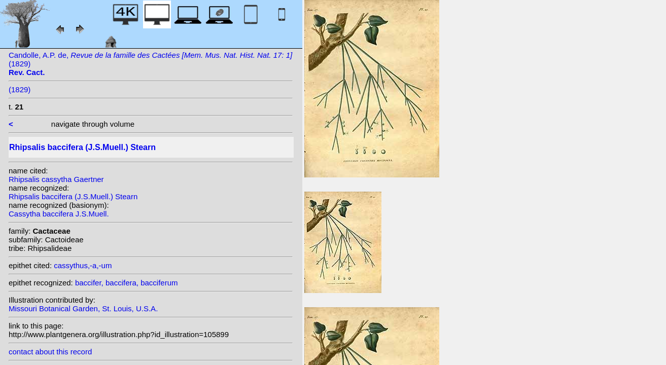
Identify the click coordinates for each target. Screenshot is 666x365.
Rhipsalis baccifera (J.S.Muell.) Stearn (73, 196)
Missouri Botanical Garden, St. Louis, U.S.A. (83, 308)
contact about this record (50, 351)
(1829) (19, 89)
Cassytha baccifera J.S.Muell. (59, 213)
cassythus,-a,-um (83, 265)
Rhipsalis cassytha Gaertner (56, 179)
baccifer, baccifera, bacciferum (126, 282)
